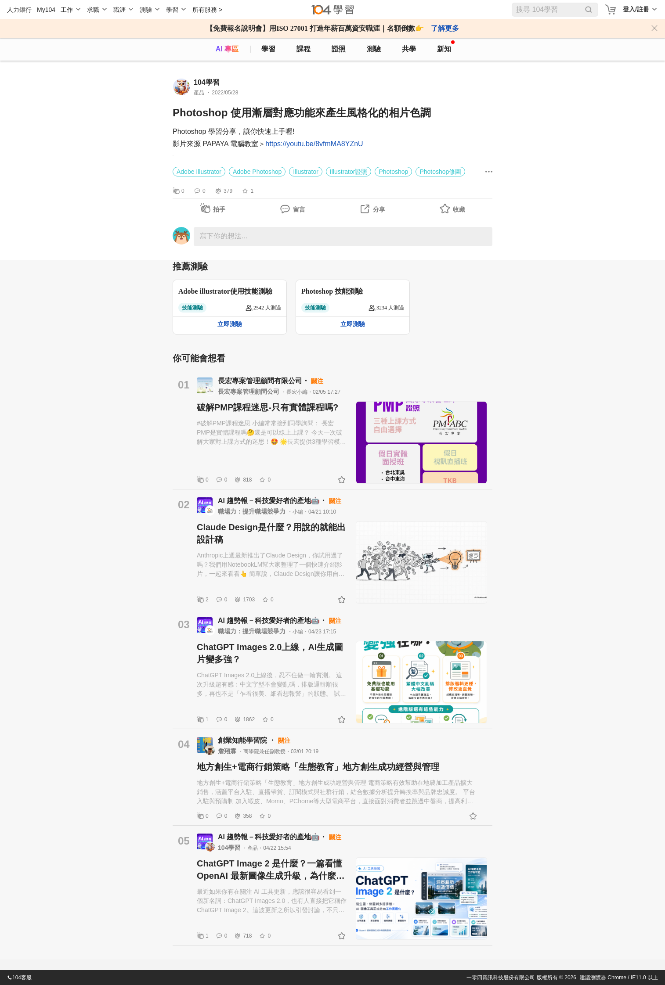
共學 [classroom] (409, 49)
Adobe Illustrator (199, 171)
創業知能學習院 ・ (248, 740)
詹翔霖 (228, 751)
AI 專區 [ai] (227, 49)
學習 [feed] (268, 49)
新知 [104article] (446, 46)
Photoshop (393, 171)
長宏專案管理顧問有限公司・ (264, 381)
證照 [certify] (339, 49)
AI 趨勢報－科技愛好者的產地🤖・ (273, 500)
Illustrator (305, 171)
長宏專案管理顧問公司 (249, 391)
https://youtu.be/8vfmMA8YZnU (314, 143)
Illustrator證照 (349, 171)
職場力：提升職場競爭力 (252, 511)
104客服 (19, 977)
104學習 (230, 847)
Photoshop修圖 (440, 171)
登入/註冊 (636, 9)
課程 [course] (303, 49)
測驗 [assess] (374, 49)
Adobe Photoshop (257, 171)
